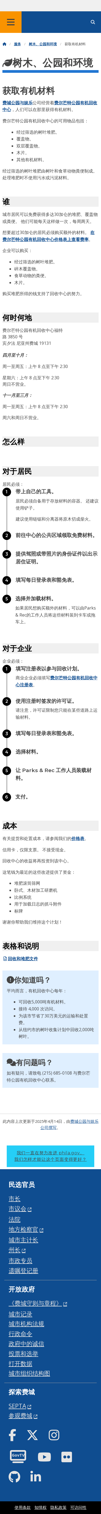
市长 (14, 1198)
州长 (14, 1249)
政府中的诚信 (26, 1343)
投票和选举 (23, 1353)
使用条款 (23, 1507)
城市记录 (20, 1314)
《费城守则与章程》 (35, 1303)
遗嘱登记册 (23, 1270)
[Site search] (93, 22)
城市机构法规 (26, 1323)
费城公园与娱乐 (17, 103)
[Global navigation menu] (11, 22)
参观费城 (20, 1415)
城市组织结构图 (29, 1373)
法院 (14, 1219)
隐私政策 (58, 1507)
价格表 (77, 838)
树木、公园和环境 (43, 44)
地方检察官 (23, 1229)
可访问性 (78, 1507)
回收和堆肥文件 (20, 959)
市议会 (17, 1208)
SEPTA (17, 1406)
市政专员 (20, 1260)
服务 (17, 44)
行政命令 (20, 1333)
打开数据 (20, 1363)
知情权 (40, 1507)
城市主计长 (23, 1240)
